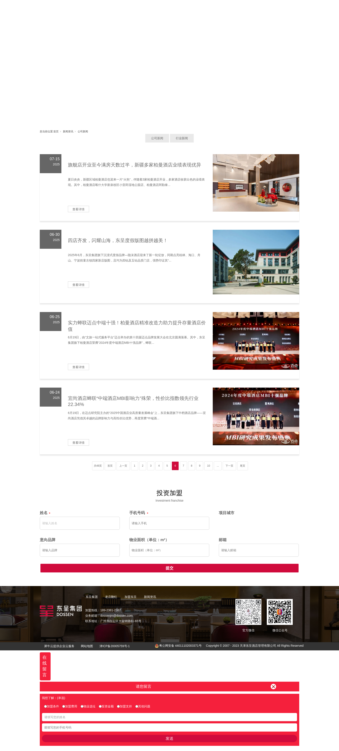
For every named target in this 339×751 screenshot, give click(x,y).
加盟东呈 (189, 8)
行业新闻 (182, 138)
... (218, 465)
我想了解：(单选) (53, 698)
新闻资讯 (228, 8)
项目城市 (226, 513)
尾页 (242, 465)
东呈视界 (209, 8)
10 (208, 465)
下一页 (229, 465)
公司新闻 (83, 131)
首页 (130, 8)
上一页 (123, 465)
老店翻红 (170, 8)
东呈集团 (150, 8)
